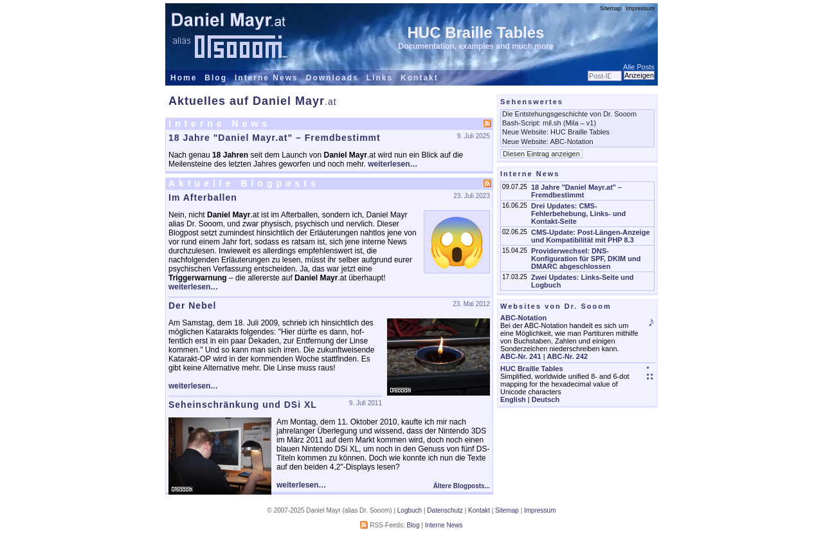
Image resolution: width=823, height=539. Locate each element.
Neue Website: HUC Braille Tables (577, 132)
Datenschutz (445, 510)
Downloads (332, 77)
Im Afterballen (202, 197)
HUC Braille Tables (476, 32)
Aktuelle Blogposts (244, 183)
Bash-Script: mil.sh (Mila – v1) (577, 123)
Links (379, 77)
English (513, 399)
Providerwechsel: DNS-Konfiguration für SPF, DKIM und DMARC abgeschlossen (585, 258)
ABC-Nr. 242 (567, 356)
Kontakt (420, 77)
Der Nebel (192, 305)
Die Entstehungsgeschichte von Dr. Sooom (577, 114)
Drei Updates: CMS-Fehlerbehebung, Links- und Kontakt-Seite (578, 213)
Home (183, 77)
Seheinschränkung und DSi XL (242, 404)
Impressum (640, 8)
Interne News (266, 77)
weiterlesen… (392, 164)
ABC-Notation (523, 318)
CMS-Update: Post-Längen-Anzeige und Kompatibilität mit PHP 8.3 (590, 236)
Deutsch (545, 399)
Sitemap (610, 8)
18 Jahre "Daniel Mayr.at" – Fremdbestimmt (274, 137)
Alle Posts (639, 67)
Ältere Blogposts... (461, 485)
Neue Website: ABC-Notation (577, 142)
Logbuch (409, 510)
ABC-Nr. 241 (520, 356)
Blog (215, 77)
